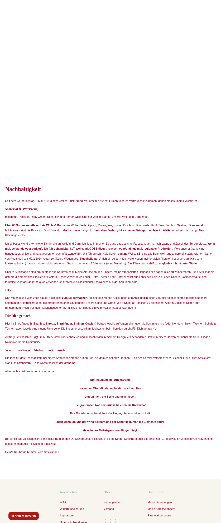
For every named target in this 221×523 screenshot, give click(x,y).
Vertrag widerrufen (23, 515)
